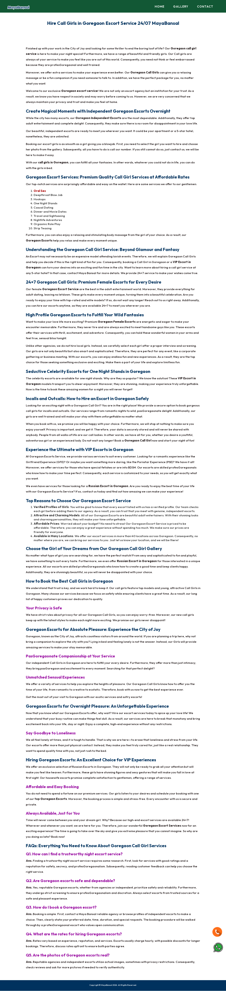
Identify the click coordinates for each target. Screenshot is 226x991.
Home (159, 6)
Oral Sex (40, 191)
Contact (205, 6)
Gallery (180, 6)
